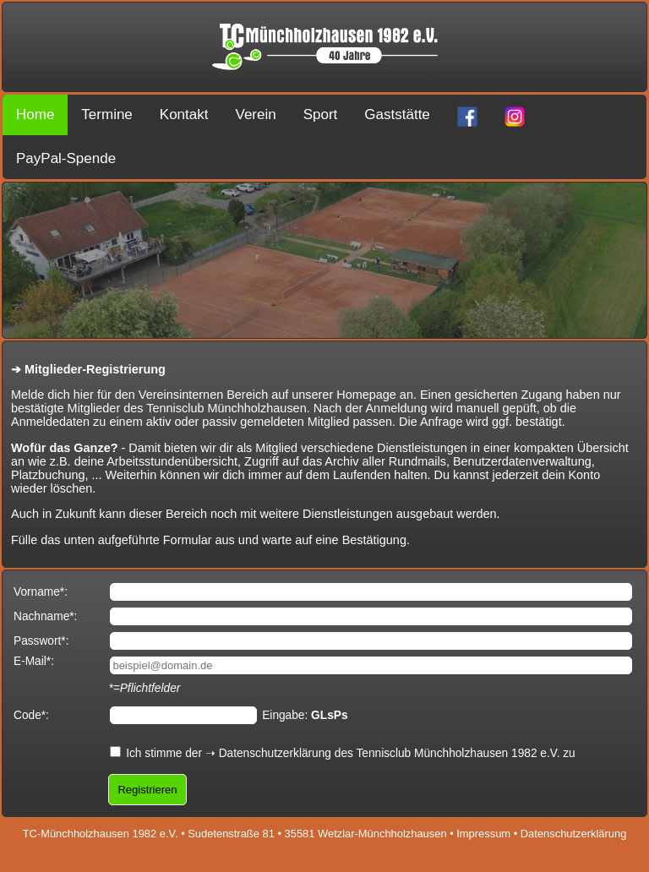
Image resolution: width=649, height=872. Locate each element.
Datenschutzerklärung (275, 753)
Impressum (483, 833)
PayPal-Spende (66, 158)
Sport (320, 114)
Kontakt (184, 114)
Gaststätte (396, 114)
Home (35, 114)
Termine (106, 114)
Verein (255, 114)
